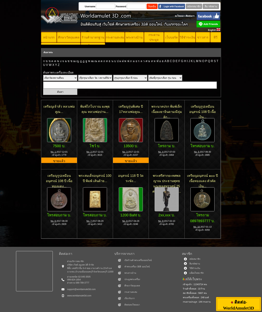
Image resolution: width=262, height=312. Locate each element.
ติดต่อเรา (190, 16)
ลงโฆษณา (180, 16)
